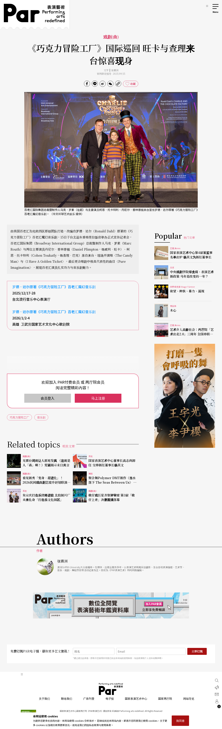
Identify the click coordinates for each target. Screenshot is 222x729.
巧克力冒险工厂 (19, 417)
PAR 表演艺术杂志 (111, 689)
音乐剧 (41, 417)
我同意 (180, 721)
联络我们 (66, 698)
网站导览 (188, 698)
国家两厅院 (165, 698)
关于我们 (44, 698)
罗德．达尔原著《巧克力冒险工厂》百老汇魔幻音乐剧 (54, 286)
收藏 (133, 84)
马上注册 (98, 398)
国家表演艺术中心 (136, 698)
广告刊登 (88, 698)
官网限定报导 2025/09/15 (111, 73)
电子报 (109, 698)
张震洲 (114, 70)
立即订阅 (197, 651)
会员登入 (47, 398)
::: (207, 5)
